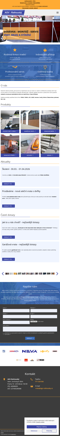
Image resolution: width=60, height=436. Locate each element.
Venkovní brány (49, 131)
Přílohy (32, 319)
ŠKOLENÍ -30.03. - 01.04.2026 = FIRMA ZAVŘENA (30, 3)
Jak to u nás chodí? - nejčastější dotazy (20, 222)
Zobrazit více (8, 184)
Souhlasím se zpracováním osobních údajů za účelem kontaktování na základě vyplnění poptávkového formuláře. (29, 333)
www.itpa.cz (13, 434)
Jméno (4, 307)
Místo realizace (6, 319)
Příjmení (32, 307)
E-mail (31, 313)
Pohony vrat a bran (9, 131)
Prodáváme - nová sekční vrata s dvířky (21, 191)
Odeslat (29, 338)
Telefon (5, 313)
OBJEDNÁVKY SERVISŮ (30, 4)
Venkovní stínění (9, 155)
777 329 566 (39, 382)
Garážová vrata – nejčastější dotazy (19, 244)
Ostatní (29, 155)
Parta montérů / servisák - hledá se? (30, 8)
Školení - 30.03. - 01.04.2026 (16, 169)
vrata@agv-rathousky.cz (44, 388)
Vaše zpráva (6, 325)
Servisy (49, 155)
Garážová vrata (29, 131)
